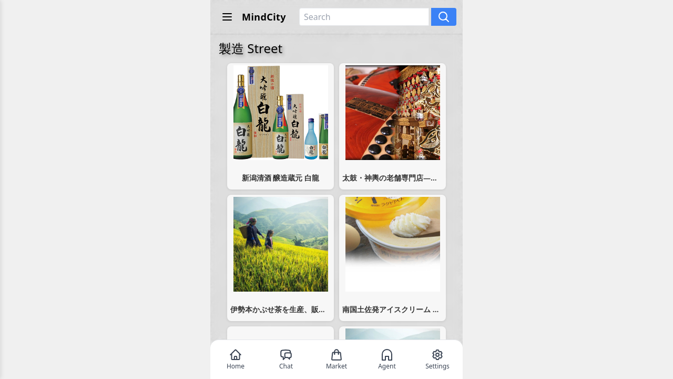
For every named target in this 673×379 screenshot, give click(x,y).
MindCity (264, 17)
